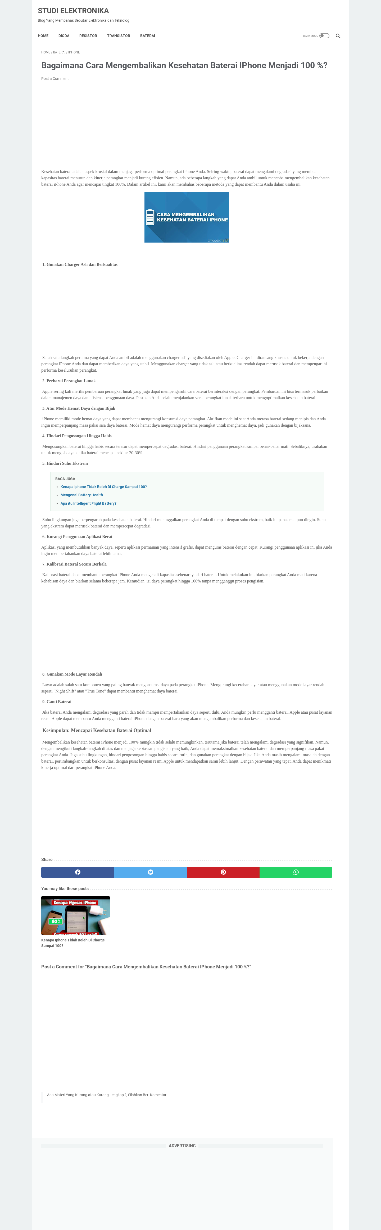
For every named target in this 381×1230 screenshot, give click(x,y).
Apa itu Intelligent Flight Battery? (88, 549)
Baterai (151, 27)
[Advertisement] (141, 133)
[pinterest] (166, 950)
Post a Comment (55, 86)
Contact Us (233, 1211)
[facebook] (66, 950)
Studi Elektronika (76, 5)
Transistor (122, 27)
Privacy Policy (165, 1211)
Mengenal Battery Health (82, 541)
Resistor (92, 27)
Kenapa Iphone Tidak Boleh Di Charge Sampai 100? (104, 533)
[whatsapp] (216, 950)
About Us (189, 1211)
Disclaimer (210, 1211)
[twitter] (116, 950)
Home (46, 27)
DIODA (67, 27)
